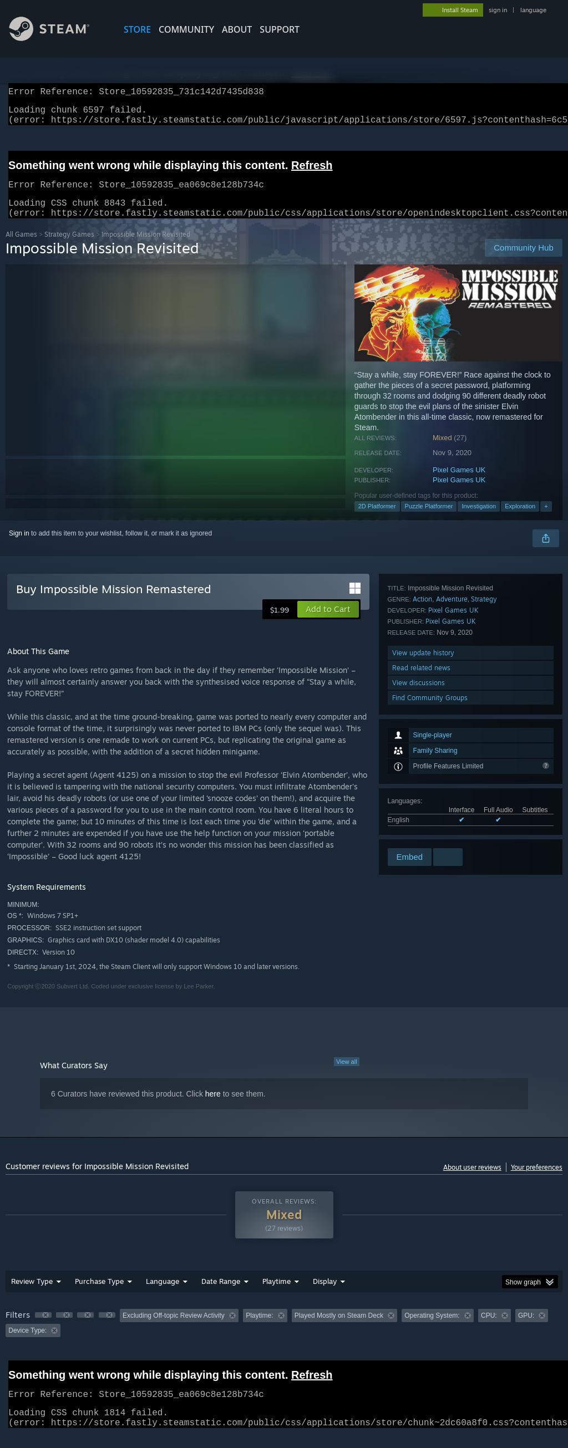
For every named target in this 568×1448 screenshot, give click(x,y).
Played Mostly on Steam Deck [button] (339, 1329)
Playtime (276, 1294)
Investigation (479, 519)
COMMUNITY (186, 29)
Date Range (220, 1294)
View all (346, 1075)
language (533, 10)
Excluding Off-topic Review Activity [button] (174, 1329)
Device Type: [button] (27, 1344)
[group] (284, 1336)
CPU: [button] (489, 1329)
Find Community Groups (430, 831)
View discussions (418, 816)
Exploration (520, 519)
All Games (21, 247)
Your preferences (536, 1180)
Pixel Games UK (459, 483)
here (213, 1107)
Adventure (452, 732)
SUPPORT (280, 29)
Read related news (421, 801)
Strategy (484, 732)
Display (325, 1294)
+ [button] (545, 519)
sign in (498, 10)
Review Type (32, 1294)
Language (162, 1294)
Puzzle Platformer (429, 519)
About (237, 29)
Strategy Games (69, 247)
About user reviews (472, 1180)
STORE (137, 29)
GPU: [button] (526, 1329)
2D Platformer (377, 519)
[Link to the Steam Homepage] (57, 38)
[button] (328, 622)
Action (422, 732)
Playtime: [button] (259, 1329)
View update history (423, 786)
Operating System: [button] (431, 1329)
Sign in (19, 546)
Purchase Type (99, 1294)
